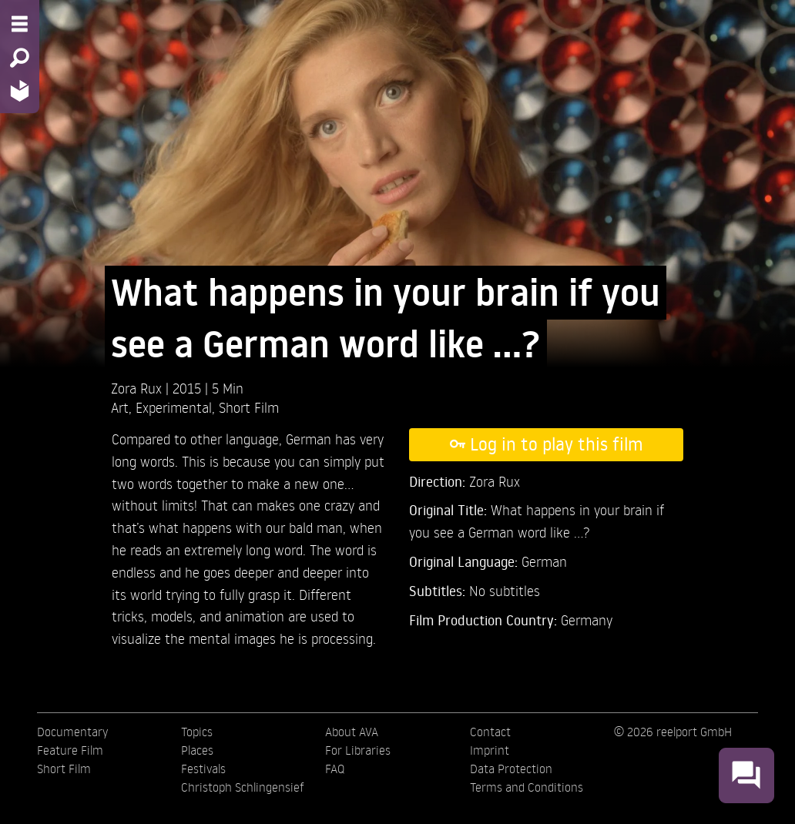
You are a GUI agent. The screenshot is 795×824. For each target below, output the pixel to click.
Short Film (249, 407)
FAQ (334, 768)
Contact (490, 731)
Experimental (174, 407)
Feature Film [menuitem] (70, 750)
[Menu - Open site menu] (19, 24)
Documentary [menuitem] (72, 731)
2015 (189, 388)
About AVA (351, 731)
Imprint (489, 750)
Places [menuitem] (197, 750)
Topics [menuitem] (197, 731)
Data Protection (511, 768)
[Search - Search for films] (19, 58)
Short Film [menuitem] (64, 768)
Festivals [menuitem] (203, 768)
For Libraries (358, 750)
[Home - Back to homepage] (19, 90)
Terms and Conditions (526, 787)
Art (120, 407)
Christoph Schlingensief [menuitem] (242, 787)
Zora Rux (138, 388)
